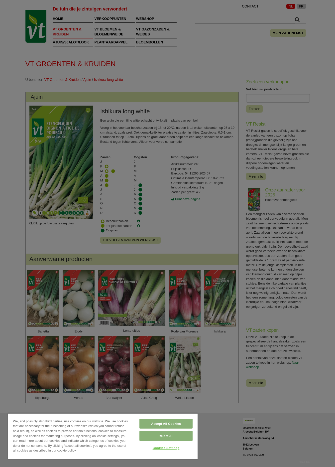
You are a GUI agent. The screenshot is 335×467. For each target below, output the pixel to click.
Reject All (165, 436)
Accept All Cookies (166, 424)
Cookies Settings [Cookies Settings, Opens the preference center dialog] (166, 448)
